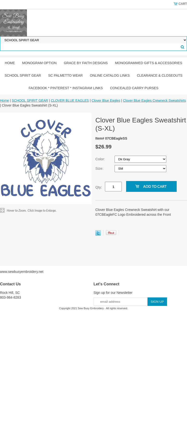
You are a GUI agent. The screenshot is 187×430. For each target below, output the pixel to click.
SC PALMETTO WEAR (65, 75)
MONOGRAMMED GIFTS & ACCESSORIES (148, 63)
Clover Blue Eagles (106, 100)
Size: (99, 168)
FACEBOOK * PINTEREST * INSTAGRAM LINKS (66, 88)
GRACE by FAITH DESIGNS (86, 63)
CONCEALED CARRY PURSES (134, 88)
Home (10, 63)
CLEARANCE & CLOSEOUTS (159, 75)
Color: (100, 159)
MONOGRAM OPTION (39, 63)
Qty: (98, 187)
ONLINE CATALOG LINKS (110, 75)
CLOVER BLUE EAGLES (70, 100)
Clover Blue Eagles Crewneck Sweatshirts (154, 100)
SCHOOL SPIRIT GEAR (23, 75)
